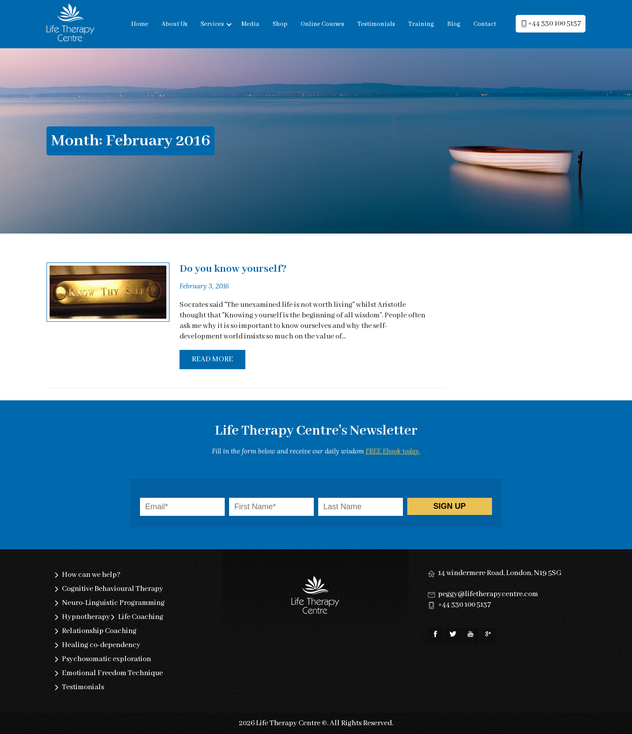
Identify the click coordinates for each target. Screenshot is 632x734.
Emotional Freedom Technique (112, 673)
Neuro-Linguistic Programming (113, 603)
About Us (174, 24)
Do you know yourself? (233, 269)
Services (212, 24)
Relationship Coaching (99, 631)
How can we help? (91, 574)
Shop (280, 24)
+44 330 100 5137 (464, 604)
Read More (212, 359)
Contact (485, 24)
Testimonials (376, 24)
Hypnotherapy (86, 617)
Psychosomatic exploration (106, 659)
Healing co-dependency (101, 645)
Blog (453, 24)
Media (250, 24)
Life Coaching (140, 617)
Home (139, 24)
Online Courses (322, 24)
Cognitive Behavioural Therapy (112, 589)
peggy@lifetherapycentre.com (488, 594)
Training (421, 24)
